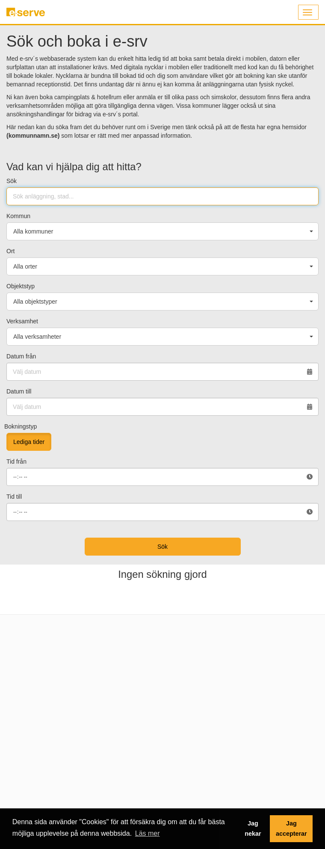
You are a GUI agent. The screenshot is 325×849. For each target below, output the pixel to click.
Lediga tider (28, 441)
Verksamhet (22, 321)
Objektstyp (20, 286)
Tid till (14, 496)
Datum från (21, 356)
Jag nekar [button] (253, 828)
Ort (10, 251)
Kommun (18, 216)
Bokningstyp (20, 426)
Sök (11, 180)
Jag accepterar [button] (291, 828)
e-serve (26, 15)
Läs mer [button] (147, 833)
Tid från (16, 461)
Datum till (18, 391)
